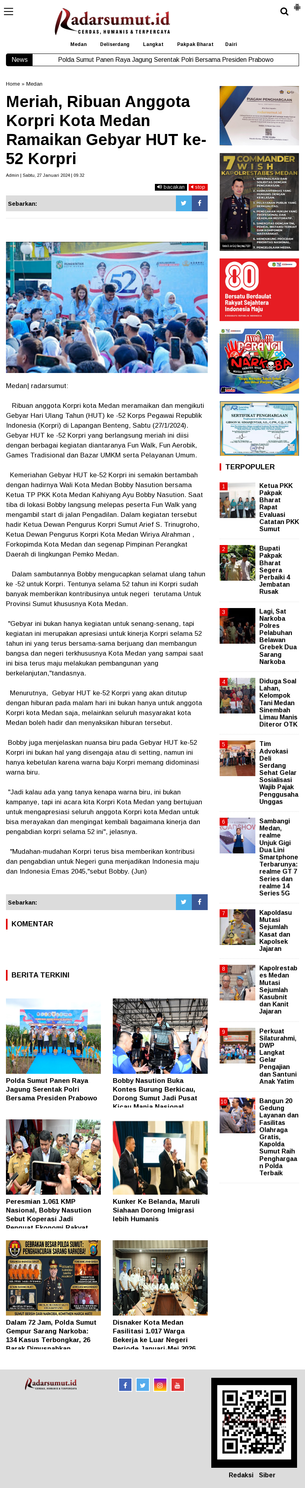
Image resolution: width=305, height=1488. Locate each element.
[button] (297, 4)
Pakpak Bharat (195, 44)
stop (198, 187)
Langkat (153, 44)
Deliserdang (114, 44)
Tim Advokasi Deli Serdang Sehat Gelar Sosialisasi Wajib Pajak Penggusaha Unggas (278, 772)
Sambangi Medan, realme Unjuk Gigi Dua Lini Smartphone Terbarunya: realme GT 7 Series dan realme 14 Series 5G (278, 857)
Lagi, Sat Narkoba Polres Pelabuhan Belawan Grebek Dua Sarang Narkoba (278, 636)
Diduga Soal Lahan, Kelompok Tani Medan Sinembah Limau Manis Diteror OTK (278, 703)
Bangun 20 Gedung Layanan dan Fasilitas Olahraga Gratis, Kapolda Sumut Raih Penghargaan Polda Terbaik (279, 1137)
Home (13, 84)
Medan (78, 44)
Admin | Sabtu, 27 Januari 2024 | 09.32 (45, 175)
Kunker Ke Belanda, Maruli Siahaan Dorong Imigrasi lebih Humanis (156, 1210)
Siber (267, 1475)
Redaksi (241, 1475)
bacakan (171, 187)
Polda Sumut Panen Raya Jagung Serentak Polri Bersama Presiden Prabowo (51, 1089)
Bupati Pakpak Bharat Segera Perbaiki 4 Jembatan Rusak (274, 570)
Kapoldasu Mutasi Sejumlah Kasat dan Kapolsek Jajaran (275, 930)
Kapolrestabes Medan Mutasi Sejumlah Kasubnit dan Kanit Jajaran (278, 990)
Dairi (231, 44)
